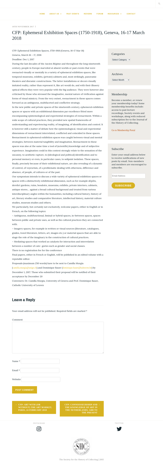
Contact (131, 13)
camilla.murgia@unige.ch (25, 267)
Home (42, 13)
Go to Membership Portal (123, 130)
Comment (17, 319)
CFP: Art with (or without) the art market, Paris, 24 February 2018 (35, 407)
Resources (113, 13)
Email (16, 370)
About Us (54, 13)
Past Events (72, 13)
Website (16, 379)
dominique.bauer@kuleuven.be (77, 267)
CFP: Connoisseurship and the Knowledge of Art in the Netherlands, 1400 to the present (81, 409)
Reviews (88, 13)
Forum (100, 13)
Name (16, 361)
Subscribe (123, 185)
